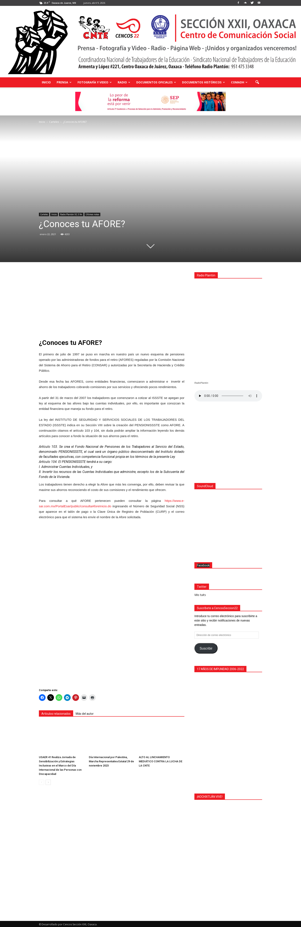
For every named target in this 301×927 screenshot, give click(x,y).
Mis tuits (200, 594)
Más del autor (85, 713)
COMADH (239, 82)
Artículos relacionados (56, 713)
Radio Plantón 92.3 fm (71, 214)
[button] (257, 82)
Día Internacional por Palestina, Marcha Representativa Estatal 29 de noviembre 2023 (111, 761)
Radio (124, 82)
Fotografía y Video (95, 82)
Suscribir (206, 647)
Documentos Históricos (203, 82)
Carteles (44, 214)
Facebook (203, 564)
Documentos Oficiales (156, 82)
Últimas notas (92, 214)
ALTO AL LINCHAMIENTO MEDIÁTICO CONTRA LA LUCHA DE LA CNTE (160, 761)
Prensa (64, 82)
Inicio (46, 82)
